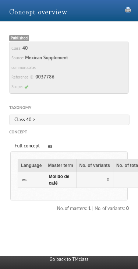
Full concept (27, 146)
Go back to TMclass (69, 259)
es (50, 146)
